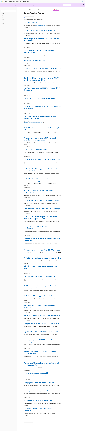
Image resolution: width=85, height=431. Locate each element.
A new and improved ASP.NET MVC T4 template (40, 276)
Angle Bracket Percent (37, 9)
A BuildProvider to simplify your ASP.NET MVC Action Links (40, 306)
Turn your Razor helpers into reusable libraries (39, 30)
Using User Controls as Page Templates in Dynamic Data (38, 409)
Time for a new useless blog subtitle (36, 373)
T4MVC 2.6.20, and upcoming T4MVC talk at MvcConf (42, 68)
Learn (25, 9)
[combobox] (8, 11)
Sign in (82, 1)
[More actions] (60, 10)
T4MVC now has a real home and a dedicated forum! (42, 159)
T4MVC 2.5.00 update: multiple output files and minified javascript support (40, 180)
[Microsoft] (2, 1)
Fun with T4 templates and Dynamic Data (38, 400)
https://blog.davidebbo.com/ (40, 25)
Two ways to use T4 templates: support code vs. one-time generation (42, 239)
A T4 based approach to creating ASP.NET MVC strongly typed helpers (40, 287)
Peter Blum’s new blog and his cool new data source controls (39, 191)
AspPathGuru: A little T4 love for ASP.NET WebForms (42, 250)
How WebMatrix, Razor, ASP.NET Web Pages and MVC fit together (42, 89)
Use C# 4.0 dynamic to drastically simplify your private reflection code (40, 117)
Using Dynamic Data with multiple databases (39, 383)
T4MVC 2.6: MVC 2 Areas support (35, 149)
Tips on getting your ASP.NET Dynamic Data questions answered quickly (42, 341)
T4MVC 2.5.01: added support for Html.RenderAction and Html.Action (42, 170)
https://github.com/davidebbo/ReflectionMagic (33, 122)
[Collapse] (16, 9)
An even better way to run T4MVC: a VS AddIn (40, 98)
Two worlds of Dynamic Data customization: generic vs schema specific (42, 364)
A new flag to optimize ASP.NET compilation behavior (42, 315)
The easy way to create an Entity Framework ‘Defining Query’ (39, 51)
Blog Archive (30, 9)
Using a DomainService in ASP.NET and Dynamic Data (42, 324)
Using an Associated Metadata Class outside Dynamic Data (39, 228)
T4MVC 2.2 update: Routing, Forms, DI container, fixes (42, 258)
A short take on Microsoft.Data (34, 60)
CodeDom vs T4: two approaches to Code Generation (42, 296)
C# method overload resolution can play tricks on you (42, 209)
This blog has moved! (31, 22)
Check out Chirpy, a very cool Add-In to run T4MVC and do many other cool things (41, 79)
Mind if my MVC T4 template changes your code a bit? (40, 267)
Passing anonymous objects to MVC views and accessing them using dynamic (40, 139)
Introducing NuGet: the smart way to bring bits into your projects (42, 40)
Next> (25, 418)
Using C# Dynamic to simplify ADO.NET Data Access (42, 200)
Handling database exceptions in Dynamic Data (40, 391)
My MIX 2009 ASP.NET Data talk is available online (41, 332)
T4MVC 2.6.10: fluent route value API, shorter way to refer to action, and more (42, 129)
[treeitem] (8, 13)
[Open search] (80, 1)
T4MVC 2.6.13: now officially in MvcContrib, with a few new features (42, 107)
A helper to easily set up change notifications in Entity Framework (40, 352)
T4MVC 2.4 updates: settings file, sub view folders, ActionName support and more (41, 218)
